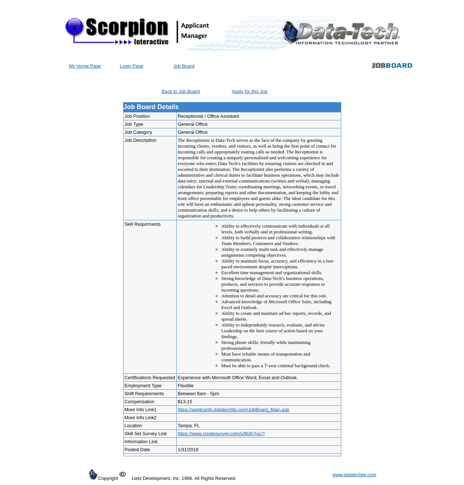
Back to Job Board (181, 91)
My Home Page (85, 66)
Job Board (183, 66)
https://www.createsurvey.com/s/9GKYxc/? (221, 433)
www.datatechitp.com (354, 474)
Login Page (132, 66)
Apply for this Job (249, 91)
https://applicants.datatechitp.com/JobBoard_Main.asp (233, 409)
